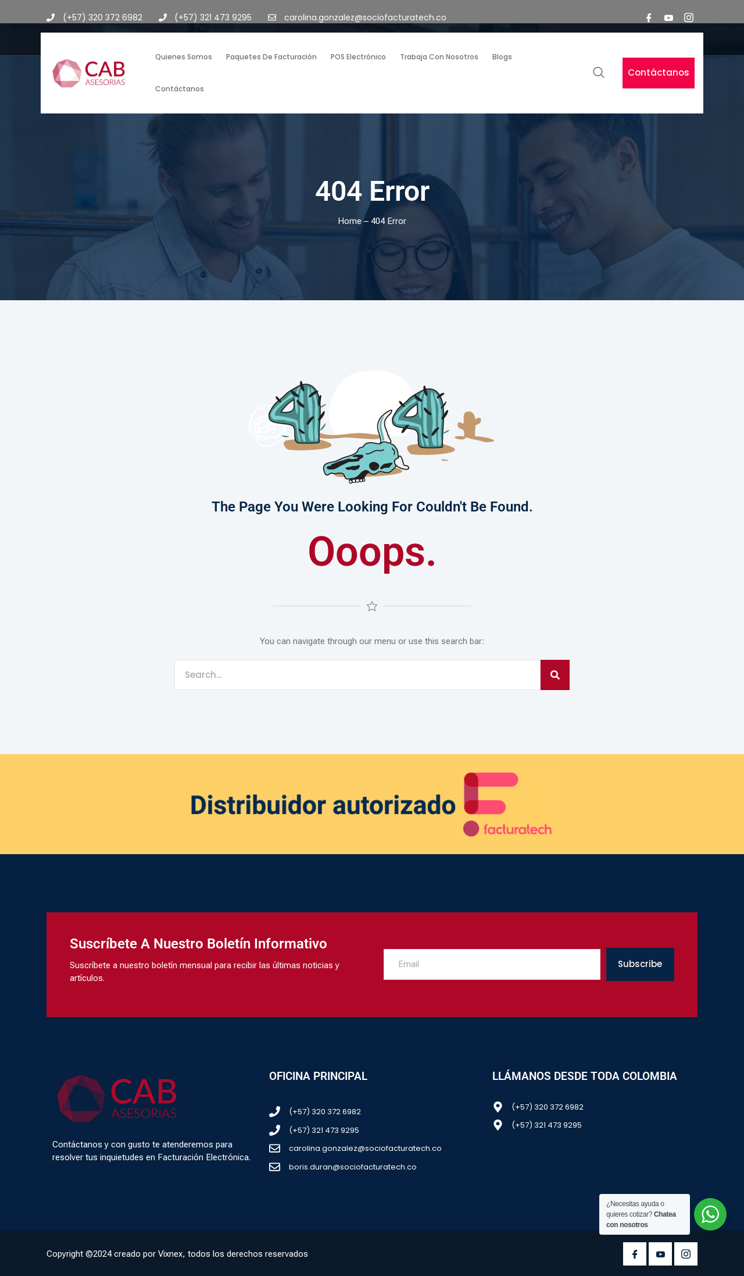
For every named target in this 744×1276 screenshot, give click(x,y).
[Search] (555, 675)
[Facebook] (649, 17)
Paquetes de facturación (271, 57)
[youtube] (669, 17)
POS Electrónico (358, 57)
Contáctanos (179, 89)
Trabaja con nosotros (439, 57)
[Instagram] (689, 17)
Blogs (502, 57)
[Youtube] (660, 1254)
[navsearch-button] (598, 73)
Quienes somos (183, 57)
